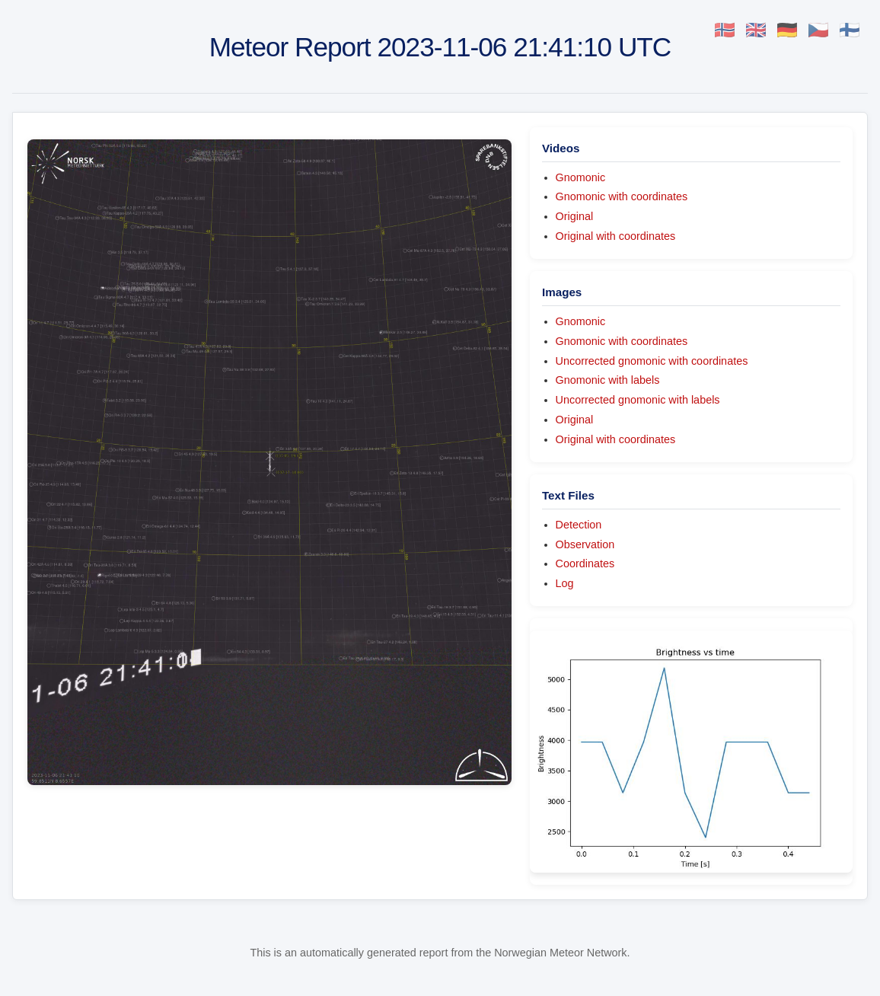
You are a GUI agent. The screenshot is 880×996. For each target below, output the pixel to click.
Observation (585, 544)
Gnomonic (581, 177)
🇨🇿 (818, 30)
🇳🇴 (724, 30)
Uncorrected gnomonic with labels (638, 400)
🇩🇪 (787, 30)
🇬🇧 (756, 30)
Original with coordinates (616, 236)
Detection (579, 525)
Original (575, 216)
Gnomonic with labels (608, 380)
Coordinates (585, 563)
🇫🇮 (849, 30)
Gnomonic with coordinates (622, 196)
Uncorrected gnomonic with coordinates (652, 361)
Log (565, 583)
